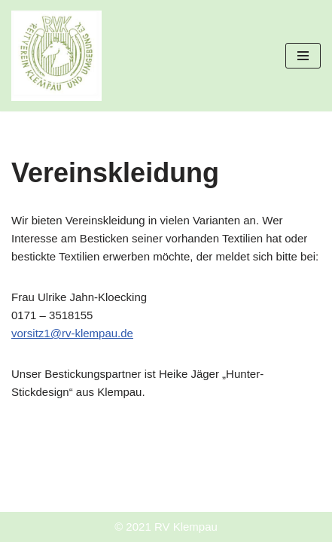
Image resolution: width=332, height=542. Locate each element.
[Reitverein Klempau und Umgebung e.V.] (56, 56)
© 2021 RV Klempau (166, 526)
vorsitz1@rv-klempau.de (72, 333)
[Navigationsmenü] (303, 56)
